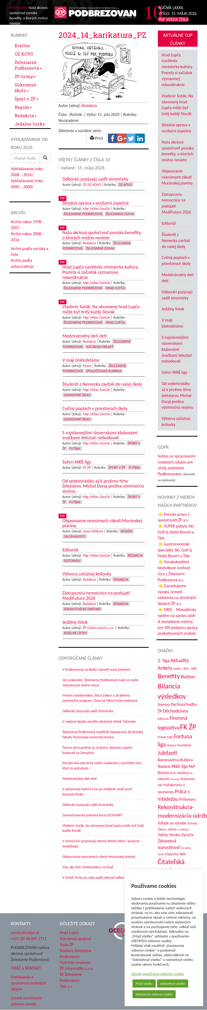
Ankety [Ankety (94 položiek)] (165, 668)
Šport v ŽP (26, 99)
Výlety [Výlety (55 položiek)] (163, 834)
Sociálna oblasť (99, 346)
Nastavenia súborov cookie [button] (154, 994)
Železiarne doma (120, 214)
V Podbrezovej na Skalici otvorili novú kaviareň (96, 669)
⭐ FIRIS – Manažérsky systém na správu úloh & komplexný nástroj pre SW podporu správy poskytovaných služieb (178, 621)
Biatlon (22, 45)
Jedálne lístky (30, 124)
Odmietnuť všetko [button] (172, 983)
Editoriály (72, 561)
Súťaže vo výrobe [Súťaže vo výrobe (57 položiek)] (172, 823)
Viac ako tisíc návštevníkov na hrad (87, 867)
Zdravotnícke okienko (82, 609)
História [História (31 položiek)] (171, 745)
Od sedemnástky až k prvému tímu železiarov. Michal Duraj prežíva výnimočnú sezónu (177, 395)
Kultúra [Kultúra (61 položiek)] (186, 759)
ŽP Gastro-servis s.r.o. (98, 628)
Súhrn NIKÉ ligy (174, 372)
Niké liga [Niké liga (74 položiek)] (180, 766)
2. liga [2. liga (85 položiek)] (164, 660)
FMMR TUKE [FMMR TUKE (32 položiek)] (165, 737)
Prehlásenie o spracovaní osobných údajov (28, 983)
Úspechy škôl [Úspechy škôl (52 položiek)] (175, 854)
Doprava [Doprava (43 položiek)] (164, 704)
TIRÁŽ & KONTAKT (26, 968)
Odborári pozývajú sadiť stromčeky (87, 711)
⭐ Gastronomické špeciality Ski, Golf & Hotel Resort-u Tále (175, 550)
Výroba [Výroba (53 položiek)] (174, 834)
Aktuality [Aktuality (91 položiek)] (179, 660)
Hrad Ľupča (115, 288)
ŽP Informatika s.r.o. (77, 968)
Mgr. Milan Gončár (96, 208)
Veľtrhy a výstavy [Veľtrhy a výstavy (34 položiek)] (178, 829)
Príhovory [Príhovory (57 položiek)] (187, 799)
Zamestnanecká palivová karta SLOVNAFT (92, 815)
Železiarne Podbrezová (28, 65)
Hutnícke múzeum (75, 962)
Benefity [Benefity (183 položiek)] (169, 676)
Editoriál (169, 223)
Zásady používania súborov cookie (157, 973)
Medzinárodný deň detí (79, 778)
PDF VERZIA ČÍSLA (173, 19)
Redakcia (26, 115)
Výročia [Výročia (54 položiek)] (187, 834)
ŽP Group (25, 76)
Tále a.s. (66, 986)
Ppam (87, 366)
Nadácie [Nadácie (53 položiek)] (164, 766)
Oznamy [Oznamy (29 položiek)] (175, 779)
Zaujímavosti (75, 536)
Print (96, 138)
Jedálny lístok (173, 308)
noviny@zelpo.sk (25, 932)
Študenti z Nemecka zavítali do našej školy (176, 240)
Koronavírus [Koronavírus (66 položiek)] (169, 760)
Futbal (74, 448)
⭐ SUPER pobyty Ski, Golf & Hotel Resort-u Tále (176, 532)
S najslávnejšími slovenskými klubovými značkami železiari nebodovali (177, 349)
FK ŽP (87, 467)
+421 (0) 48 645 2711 (29, 938)
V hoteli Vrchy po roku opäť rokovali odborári (95, 877)
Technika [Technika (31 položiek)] (192, 823)
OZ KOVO (24, 54)
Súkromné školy (25, 87)
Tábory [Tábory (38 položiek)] (162, 829)
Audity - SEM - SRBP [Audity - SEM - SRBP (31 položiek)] (185, 668)
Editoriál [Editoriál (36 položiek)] (163, 719)
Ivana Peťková (93, 531)
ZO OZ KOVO (92, 184)
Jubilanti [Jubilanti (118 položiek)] (167, 752)
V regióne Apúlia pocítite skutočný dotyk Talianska (99, 721)
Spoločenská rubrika (104, 371)
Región (23, 107)
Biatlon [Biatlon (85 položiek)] (188, 677)
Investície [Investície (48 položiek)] (184, 745)
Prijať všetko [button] (144, 983)
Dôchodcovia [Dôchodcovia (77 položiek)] (175, 711)
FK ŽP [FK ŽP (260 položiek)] (188, 727)
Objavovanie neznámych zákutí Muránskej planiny (99, 856)
